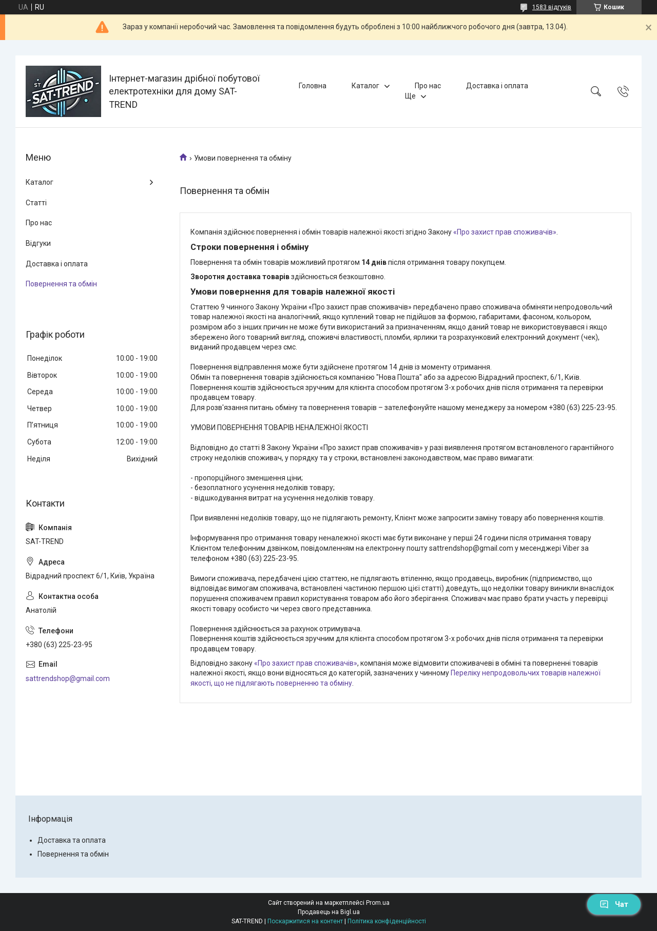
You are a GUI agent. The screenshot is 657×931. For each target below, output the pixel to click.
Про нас (428, 86)
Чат (614, 904)
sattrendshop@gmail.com (68, 678)
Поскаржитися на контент (305, 921)
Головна (312, 86)
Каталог (365, 86)
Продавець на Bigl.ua (329, 912)
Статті (36, 203)
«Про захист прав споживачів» (504, 232)
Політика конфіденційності (386, 921)
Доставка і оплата (497, 86)
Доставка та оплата (71, 840)
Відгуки (38, 243)
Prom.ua (378, 902)
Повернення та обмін (61, 284)
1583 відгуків (551, 7)
